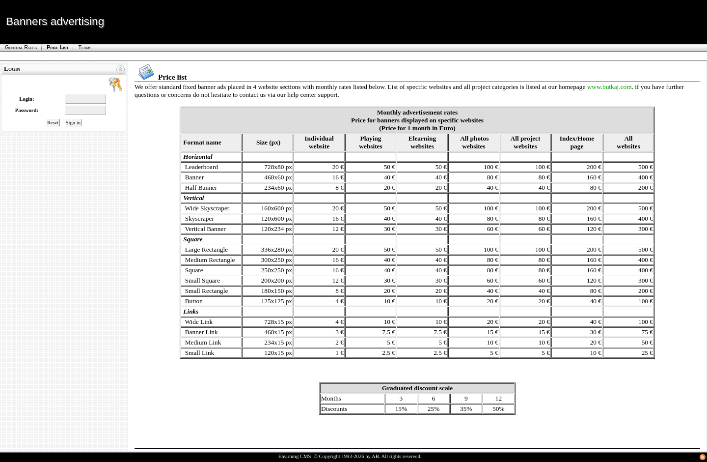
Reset (53, 122)
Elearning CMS (294, 456)
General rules (21, 47)
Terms (84, 47)
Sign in (73, 122)
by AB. (372, 456)
